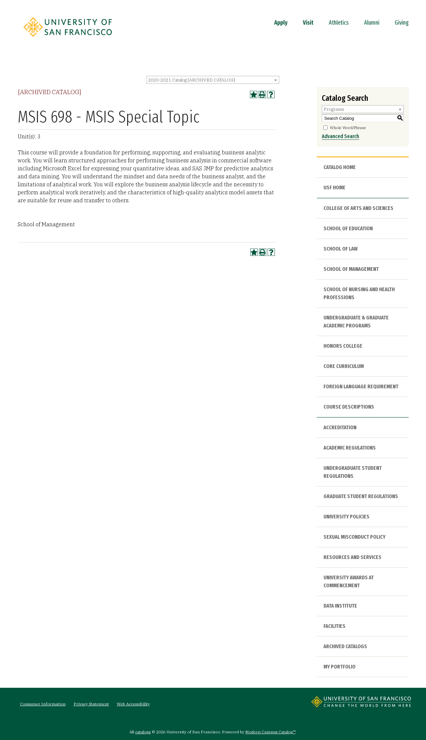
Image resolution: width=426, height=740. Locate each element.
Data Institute (340, 606)
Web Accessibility (133, 703)
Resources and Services (352, 557)
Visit (308, 22)
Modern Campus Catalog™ (270, 731)
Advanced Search (340, 136)
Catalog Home (339, 167)
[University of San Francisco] (67, 39)
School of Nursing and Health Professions (359, 293)
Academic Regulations (349, 448)
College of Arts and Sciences (358, 208)
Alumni (371, 22)
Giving (402, 22)
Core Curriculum (343, 366)
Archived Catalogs (345, 646)
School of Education (348, 228)
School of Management (351, 269)
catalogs (143, 731)
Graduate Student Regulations (360, 496)
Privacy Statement (91, 703)
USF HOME (334, 187)
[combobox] (212, 80)
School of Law (340, 249)
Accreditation (339, 427)
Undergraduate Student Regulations (352, 472)
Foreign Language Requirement (360, 386)
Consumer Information (43, 703)
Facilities (334, 626)
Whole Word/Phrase (348, 127)
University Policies (346, 516)
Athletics (339, 22)
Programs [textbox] (334, 109)
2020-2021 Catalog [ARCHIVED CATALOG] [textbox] (191, 80)
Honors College (342, 346)
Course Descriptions (348, 407)
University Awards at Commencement (348, 581)
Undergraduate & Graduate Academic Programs (356, 321)
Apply (281, 22)
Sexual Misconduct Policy (354, 537)
